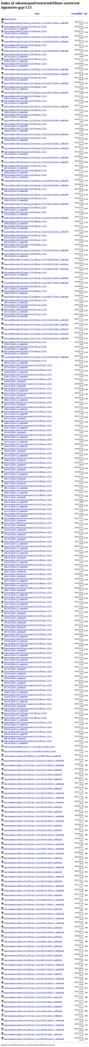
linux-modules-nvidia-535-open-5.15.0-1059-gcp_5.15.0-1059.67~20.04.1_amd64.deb (36, 264)
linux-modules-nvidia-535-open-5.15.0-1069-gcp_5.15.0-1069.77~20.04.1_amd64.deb (36, 297)
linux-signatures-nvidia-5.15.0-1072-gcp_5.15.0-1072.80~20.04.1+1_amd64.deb (34, 993)
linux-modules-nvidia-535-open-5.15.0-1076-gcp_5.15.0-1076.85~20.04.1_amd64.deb (36, 334)
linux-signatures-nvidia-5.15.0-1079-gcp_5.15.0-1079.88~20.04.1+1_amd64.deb (34, 1025)
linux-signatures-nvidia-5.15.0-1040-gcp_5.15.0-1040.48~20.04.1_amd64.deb (33, 858)
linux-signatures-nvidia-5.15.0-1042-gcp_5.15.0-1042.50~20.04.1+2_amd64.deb (34, 867)
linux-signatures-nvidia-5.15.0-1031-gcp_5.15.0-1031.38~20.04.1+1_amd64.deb (34, 816)
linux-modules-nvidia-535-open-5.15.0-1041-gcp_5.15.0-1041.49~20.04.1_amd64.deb (36, 185)
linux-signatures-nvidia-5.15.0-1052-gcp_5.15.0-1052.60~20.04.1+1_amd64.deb (34, 914)
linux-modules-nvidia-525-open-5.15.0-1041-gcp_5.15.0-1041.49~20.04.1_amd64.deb (36, 74)
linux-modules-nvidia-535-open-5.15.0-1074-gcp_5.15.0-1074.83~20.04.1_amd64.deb (36, 324)
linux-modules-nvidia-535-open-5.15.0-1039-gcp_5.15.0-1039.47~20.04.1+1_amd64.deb (25, 176)
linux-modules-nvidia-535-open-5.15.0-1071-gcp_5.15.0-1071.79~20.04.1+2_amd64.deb (25, 311)
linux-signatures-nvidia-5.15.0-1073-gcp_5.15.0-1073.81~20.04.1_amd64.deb (33, 997)
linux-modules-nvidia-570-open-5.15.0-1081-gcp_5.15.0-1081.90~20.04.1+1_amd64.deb (25, 714)
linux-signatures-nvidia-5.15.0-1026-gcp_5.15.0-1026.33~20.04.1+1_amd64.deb (34, 798)
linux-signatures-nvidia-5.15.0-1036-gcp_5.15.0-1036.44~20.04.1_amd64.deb (33, 839)
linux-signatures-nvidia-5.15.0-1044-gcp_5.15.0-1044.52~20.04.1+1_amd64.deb (34, 877)
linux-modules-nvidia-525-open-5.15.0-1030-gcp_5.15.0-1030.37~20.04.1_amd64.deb (36, 23)
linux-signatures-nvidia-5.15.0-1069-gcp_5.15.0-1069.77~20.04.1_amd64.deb (33, 974)
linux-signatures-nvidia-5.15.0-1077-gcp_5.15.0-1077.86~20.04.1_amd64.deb (33, 1016)
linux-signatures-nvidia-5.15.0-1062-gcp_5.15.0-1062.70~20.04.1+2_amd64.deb (34, 951)
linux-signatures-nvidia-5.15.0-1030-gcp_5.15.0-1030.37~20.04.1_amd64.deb (33, 812)
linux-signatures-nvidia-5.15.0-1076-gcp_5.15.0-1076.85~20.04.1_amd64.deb (33, 1011)
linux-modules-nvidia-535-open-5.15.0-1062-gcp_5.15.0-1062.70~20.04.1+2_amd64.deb (25, 273)
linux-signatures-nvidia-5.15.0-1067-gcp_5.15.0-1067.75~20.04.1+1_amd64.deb (34, 965)
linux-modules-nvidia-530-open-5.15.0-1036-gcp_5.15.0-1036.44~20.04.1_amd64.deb (36, 157)
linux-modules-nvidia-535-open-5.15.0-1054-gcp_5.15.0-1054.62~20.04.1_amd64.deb (36, 250)
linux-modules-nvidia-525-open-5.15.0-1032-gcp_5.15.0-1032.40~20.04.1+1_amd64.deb (25, 32)
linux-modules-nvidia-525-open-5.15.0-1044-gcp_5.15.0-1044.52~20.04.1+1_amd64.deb (25, 88)
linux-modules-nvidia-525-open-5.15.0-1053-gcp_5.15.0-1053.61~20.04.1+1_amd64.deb (25, 130)
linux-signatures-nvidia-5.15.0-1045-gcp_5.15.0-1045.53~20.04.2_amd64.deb (33, 881)
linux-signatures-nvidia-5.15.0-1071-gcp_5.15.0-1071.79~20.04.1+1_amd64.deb (34, 983)
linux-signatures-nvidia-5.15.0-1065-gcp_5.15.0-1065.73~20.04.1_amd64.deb (33, 955)
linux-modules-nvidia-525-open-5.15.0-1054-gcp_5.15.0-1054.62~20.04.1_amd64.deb (36, 134)
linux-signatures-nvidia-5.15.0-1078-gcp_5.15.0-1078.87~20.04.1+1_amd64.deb (34, 1020)
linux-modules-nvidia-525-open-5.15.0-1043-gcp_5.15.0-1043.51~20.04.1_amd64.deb (36, 83)
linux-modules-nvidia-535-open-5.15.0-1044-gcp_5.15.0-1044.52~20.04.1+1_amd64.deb (25, 199)
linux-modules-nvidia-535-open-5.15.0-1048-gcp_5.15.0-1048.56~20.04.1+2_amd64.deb (25, 222)
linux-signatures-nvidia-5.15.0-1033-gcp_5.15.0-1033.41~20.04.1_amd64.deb (33, 826)
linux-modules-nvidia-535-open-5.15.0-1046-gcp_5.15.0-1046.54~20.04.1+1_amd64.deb (25, 208)
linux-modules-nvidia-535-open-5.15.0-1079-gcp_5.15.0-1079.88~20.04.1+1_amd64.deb (25, 348)
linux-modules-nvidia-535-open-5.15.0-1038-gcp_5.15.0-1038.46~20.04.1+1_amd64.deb (25, 171)
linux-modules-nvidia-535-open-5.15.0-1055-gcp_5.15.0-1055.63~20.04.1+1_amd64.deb (25, 255)
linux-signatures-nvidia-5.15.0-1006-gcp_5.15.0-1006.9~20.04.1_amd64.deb (32, 756)
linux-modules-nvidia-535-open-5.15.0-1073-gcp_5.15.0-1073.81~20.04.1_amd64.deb (36, 320)
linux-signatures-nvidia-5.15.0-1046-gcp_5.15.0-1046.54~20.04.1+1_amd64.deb (34, 886)
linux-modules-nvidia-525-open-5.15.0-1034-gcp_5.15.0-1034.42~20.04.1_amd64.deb (36, 41)
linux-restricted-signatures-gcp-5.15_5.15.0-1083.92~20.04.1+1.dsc (29, 747)
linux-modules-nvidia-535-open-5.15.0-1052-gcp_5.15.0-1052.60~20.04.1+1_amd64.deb (25, 236)
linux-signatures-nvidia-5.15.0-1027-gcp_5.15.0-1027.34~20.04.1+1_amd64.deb (34, 802)
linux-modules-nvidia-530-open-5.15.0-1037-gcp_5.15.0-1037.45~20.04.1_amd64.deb (36, 162)
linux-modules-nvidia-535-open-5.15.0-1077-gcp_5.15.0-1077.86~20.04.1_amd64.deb (36, 338)
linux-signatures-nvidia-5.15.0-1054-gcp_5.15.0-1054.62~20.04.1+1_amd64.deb (34, 923)
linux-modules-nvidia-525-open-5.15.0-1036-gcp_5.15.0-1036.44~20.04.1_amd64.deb (36, 51)
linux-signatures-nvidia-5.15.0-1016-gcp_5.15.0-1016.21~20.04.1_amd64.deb (33, 770)
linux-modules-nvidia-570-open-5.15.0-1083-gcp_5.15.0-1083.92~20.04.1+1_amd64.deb (25, 719)
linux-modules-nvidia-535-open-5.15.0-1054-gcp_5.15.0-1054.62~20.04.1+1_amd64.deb (25, 246)
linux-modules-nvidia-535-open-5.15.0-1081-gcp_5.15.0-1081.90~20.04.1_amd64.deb (36, 357)
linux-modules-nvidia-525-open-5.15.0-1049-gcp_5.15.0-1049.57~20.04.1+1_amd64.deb (25, 116)
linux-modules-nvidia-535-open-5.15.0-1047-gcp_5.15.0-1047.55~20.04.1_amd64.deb (36, 218)
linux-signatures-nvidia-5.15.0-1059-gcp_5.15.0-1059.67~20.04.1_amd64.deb (33, 941)
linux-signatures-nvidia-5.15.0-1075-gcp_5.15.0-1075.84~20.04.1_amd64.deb (33, 1006)
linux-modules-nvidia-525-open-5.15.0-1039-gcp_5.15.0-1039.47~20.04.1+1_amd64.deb (25, 65)
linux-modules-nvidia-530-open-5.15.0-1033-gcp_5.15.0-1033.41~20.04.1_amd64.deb (36, 144)
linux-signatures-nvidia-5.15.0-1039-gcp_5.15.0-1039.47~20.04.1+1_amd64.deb (34, 853)
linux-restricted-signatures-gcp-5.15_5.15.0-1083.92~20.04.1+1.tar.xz (30, 751)
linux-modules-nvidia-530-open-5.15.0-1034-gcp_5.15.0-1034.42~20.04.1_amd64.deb (36, 148)
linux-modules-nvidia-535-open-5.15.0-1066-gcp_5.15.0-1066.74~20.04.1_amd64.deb (36, 283)
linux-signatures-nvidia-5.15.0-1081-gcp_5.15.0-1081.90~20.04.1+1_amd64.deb (34, 1030)
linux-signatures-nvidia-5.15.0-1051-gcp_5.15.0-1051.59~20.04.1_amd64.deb (33, 909)
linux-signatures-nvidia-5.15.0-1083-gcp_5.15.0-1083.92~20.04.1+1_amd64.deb (34, 1039)
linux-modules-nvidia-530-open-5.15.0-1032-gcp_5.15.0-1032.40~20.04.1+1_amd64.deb (25, 139)
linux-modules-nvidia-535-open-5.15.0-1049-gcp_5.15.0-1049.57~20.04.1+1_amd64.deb (25, 227)
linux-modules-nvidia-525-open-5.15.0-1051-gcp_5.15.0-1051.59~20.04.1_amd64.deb (36, 120)
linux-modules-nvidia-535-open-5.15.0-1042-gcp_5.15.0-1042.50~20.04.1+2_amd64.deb (25, 190)
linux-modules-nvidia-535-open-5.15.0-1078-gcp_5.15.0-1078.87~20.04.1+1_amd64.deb (25, 343)
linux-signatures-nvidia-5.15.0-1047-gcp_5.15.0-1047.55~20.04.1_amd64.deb (33, 895)
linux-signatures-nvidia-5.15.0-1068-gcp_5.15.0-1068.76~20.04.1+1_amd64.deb (34, 969)
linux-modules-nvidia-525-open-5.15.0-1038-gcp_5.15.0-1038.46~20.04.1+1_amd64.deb (25, 60)
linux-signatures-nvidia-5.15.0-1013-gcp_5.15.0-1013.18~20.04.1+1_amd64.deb (34, 765)
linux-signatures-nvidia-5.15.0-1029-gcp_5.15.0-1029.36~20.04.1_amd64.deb (33, 807)
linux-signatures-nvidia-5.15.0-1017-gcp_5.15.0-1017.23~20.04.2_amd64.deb (33, 774)
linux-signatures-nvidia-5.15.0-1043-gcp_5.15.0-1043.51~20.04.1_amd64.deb (33, 872)
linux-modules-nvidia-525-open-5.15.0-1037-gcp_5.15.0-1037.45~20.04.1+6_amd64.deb (25, 55)
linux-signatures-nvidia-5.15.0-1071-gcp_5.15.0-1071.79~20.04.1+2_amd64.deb (34, 988)
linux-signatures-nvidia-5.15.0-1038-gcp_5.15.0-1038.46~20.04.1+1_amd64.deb (34, 849)
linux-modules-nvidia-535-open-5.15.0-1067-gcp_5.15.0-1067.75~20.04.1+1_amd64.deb (25, 287)
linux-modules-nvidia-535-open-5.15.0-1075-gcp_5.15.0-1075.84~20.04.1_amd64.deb (36, 329)
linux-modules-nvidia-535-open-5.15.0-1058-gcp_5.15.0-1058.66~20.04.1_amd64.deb (36, 260)
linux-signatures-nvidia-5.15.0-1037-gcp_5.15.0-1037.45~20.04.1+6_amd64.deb (34, 844)
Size (85, 13)
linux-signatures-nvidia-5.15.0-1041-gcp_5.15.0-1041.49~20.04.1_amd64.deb (33, 863)
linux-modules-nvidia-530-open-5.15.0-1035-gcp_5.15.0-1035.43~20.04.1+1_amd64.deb (25, 153)
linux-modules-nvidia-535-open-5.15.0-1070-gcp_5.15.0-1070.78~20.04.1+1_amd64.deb (25, 301)
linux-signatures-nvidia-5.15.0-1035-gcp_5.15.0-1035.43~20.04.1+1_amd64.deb (34, 835)
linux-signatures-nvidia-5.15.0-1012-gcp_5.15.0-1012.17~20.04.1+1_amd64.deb (34, 761)
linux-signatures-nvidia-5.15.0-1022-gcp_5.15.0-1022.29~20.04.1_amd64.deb (33, 788)
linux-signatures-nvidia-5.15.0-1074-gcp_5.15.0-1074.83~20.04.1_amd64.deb (33, 1002)
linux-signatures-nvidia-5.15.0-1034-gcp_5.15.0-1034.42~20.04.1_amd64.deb (33, 830)
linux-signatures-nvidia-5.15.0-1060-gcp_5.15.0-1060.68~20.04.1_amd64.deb (33, 946)
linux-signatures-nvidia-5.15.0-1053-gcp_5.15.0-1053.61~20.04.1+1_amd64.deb (34, 918)
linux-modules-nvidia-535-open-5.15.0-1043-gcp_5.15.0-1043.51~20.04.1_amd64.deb (36, 195)
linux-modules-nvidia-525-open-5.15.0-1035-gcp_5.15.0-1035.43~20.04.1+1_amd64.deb (25, 46)
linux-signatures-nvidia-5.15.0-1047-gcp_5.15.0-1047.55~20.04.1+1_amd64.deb (34, 890)
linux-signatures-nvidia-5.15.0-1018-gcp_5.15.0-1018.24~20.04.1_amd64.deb (33, 779)
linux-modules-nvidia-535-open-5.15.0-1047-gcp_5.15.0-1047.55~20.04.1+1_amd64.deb (25, 213)
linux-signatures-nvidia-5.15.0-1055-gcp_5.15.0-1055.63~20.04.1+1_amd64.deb (34, 932)
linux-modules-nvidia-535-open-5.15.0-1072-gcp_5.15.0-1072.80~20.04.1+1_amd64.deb (25, 315)
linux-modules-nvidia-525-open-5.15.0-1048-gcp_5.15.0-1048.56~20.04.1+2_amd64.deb (25, 111)
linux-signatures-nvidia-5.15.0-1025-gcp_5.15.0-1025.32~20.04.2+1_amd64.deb (34, 793)
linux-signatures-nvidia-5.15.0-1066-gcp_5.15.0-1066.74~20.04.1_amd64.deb (33, 960)
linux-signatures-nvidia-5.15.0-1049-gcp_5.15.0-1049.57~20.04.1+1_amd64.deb (34, 904)
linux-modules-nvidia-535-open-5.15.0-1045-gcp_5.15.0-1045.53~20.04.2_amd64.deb (36, 204)
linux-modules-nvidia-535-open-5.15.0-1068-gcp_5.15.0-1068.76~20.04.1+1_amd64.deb (25, 292)
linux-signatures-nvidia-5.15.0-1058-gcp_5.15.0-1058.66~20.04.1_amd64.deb (33, 937)
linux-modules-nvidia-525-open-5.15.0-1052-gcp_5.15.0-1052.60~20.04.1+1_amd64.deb (25, 125)
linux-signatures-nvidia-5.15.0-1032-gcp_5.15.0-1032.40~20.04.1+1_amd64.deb (34, 821)
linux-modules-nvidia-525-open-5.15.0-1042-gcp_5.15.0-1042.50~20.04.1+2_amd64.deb (25, 79)
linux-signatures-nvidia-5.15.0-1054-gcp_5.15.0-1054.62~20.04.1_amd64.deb (33, 928)
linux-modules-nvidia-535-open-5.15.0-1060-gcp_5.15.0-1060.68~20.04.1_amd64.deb (36, 269)
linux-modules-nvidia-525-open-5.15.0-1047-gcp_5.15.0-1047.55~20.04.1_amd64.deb (36, 106)
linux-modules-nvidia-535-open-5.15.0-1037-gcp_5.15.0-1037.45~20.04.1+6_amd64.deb (25, 167)
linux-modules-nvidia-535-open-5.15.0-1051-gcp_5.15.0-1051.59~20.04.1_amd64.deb (36, 232)
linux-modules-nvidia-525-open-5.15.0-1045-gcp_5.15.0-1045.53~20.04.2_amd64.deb (36, 92)
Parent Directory (10, 19)
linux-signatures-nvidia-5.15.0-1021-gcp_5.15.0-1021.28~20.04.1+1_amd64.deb (34, 784)
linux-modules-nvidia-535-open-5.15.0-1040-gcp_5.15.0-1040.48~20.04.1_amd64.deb (36, 181)
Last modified (77, 13)
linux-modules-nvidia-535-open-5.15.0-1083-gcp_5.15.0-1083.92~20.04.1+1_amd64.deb (25, 362)
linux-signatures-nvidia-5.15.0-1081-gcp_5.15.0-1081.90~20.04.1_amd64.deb (33, 1034)
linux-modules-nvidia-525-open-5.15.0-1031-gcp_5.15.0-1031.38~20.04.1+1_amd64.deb (25, 28)
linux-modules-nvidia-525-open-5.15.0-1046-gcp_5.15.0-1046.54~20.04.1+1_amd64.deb (25, 97)
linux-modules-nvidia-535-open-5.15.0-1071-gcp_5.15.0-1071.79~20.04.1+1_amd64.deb (25, 306)
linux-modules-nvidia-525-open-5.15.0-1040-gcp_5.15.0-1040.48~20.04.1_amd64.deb (36, 69)
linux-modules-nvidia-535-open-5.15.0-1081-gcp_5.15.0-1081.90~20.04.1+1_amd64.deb (25, 352)
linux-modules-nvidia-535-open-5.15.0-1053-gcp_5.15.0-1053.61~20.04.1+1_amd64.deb (25, 241)
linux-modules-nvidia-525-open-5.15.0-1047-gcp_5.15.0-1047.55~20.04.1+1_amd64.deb (25, 102)
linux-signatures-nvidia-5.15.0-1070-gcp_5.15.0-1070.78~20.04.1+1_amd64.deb (34, 979)
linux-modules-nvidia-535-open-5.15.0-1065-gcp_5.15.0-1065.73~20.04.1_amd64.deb (36, 278)
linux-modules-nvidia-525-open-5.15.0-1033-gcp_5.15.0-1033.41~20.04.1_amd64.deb (36, 37)
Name (37, 13)
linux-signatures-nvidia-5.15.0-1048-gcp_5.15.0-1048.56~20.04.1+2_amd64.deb (34, 900)
